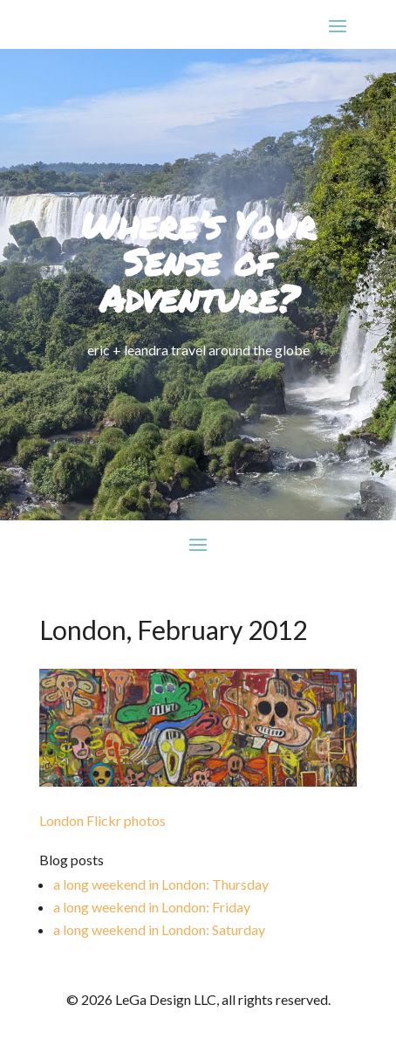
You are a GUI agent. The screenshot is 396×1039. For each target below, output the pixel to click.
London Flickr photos (102, 820)
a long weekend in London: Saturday (159, 929)
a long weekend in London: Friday (151, 906)
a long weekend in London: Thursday (161, 884)
